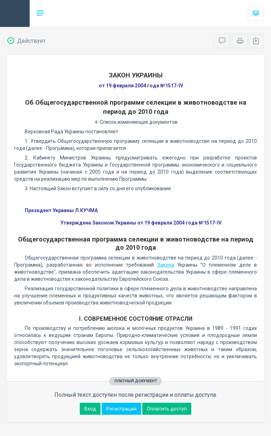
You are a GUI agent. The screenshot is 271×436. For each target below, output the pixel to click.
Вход (90, 409)
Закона (165, 265)
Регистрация (121, 409)
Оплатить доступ (167, 409)
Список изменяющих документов (135, 122)
